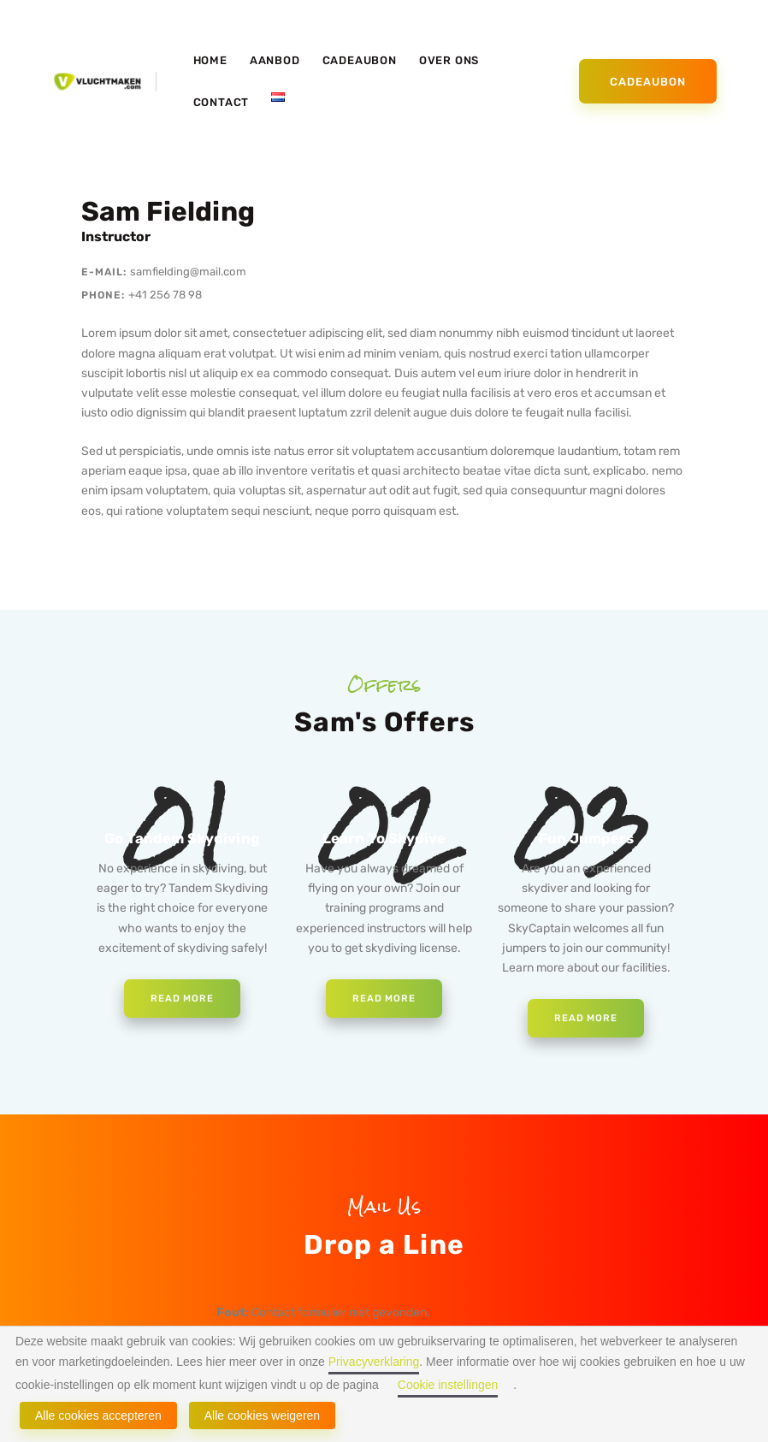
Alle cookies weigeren (262, 1415)
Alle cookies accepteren (98, 1415)
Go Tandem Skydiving (182, 841)
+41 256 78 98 (166, 294)
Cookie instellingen (448, 1385)
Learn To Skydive (384, 841)
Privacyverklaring (374, 1361)
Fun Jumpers (586, 841)
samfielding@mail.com (191, 271)
